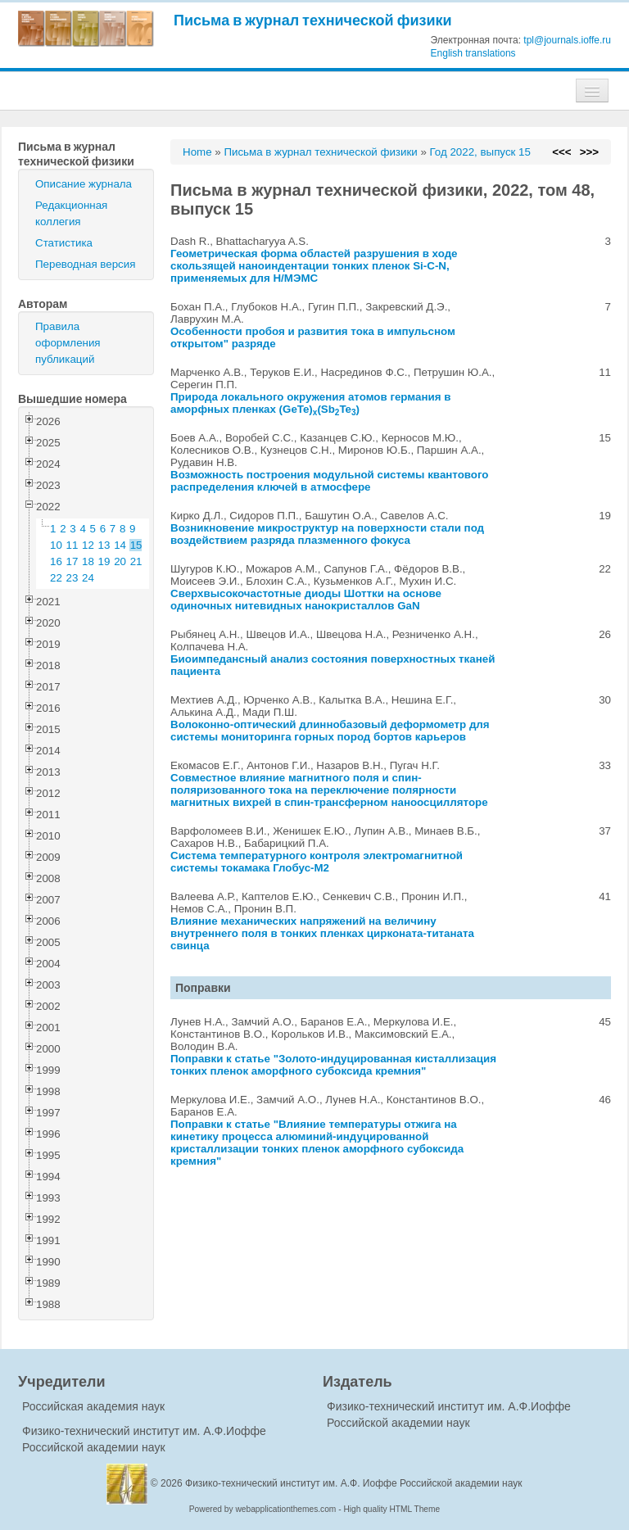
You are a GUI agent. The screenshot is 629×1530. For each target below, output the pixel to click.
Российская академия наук (93, 1406)
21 (136, 561)
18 (88, 561)
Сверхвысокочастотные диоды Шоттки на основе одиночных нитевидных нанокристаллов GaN (305, 599)
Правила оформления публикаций (68, 342)
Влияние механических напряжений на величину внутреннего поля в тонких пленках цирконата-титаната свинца (322, 933)
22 (56, 578)
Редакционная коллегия (71, 213)
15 (136, 545)
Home (197, 152)
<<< (561, 152)
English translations (473, 53)
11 (72, 545)
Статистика (64, 243)
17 (72, 561)
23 (72, 578)
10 (56, 545)
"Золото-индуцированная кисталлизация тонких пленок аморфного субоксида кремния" (333, 1064)
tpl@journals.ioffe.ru (567, 40)
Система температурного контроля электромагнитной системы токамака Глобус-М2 (316, 861)
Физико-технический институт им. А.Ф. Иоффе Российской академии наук (354, 1483)
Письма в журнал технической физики (313, 20)
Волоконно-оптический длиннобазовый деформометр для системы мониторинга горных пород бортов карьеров (330, 730)
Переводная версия (85, 264)
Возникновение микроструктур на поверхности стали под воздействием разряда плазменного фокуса (327, 534)
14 (120, 545)
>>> (589, 152)
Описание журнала (83, 184)
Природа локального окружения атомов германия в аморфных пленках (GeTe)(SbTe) (310, 403)
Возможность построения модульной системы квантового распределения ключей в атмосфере (329, 481)
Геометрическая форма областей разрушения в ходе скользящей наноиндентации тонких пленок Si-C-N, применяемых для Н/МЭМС (314, 265)
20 (120, 561)
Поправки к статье (222, 1058)
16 (56, 561)
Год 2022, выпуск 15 (480, 152)
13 (104, 545)
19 (104, 561)
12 (88, 545)
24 (88, 578)
